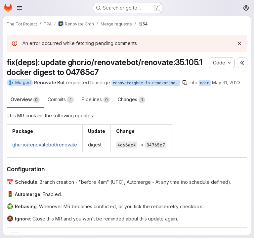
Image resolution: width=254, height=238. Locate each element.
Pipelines (96, 100)
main (204, 83)
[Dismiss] (239, 43)
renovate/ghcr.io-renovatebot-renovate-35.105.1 (146, 83)
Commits (61, 100)
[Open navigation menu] (19, 8)
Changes (131, 100)
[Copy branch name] (185, 83)
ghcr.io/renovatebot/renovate (44, 144)
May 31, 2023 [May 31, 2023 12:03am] (226, 82)
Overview (25, 100)
